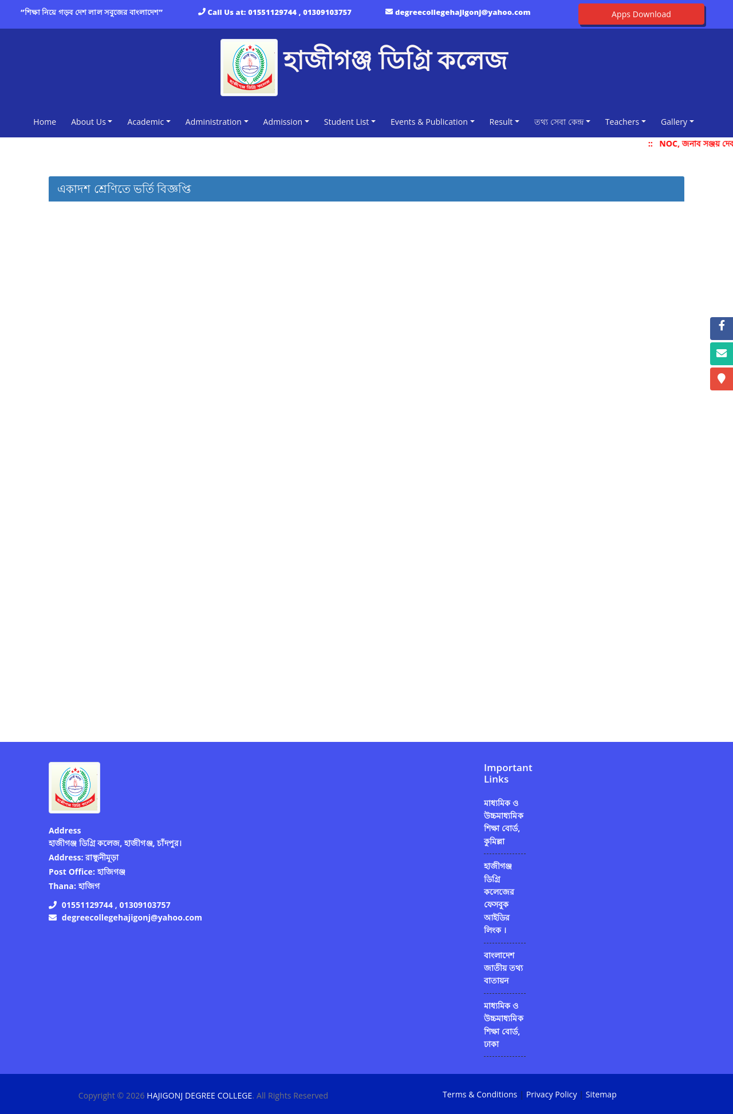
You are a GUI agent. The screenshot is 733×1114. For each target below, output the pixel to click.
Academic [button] (145, 121)
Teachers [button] (622, 121)
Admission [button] (283, 121)
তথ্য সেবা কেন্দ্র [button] (559, 121)
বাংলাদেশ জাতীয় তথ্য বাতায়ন (503, 968)
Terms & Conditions (480, 1094)
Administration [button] (214, 121)
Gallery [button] (674, 121)
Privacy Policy (551, 1094)
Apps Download (641, 14)
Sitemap (601, 1094)
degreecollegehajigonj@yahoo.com (463, 12)
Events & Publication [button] (429, 121)
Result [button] (501, 121)
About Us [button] (88, 121)
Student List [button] (346, 121)
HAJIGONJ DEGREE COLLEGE (199, 1095)
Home (47, 121)
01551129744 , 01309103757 (300, 12)
